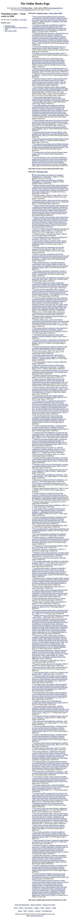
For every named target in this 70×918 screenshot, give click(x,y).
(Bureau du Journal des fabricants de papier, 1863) (49, 441)
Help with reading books (22, 905)
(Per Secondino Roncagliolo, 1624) (49, 53)
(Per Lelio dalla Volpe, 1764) (50, 99)
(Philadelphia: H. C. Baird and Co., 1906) (47, 181)
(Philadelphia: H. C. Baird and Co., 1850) (47, 175)
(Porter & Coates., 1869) (50, 406)
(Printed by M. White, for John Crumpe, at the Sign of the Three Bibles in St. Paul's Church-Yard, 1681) (50, 89)
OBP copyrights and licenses (34, 915)
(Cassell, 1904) (49, 427)
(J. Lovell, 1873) (46, 502)
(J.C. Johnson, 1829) (48, 362)
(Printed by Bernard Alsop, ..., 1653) (50, 38)
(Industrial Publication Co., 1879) (50, 626)
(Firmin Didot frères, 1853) (50, 525)
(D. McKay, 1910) (48, 367)
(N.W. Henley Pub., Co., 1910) (50, 390)
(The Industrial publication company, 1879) (50, 265)
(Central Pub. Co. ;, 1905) (50, 612)
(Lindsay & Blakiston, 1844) (49, 505)
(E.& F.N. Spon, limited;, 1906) (49, 234)
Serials (54, 908)
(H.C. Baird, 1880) (48, 564)
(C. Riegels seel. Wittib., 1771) (49, 28)
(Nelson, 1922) (45, 454)
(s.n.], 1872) (50, 695)
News (25, 911)
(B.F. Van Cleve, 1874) (50, 285)
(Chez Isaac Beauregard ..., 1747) (50, 122)
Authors (36, 908)
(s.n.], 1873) (50, 686)
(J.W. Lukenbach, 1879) (49, 329)
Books (20, 911)
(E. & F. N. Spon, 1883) (47, 195)
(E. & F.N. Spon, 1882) (50, 743)
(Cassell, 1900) (49, 519)
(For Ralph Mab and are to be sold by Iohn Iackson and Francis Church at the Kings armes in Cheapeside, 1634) (50, 70)
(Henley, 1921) (50, 188)
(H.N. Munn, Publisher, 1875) (50, 496)
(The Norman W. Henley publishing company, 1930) (50, 221)
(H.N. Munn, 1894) (46, 748)
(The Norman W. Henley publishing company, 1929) (50, 209)
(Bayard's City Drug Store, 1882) (50, 664)
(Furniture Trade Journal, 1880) (50, 654)
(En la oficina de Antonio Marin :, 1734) (49, 571)
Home (15, 908)
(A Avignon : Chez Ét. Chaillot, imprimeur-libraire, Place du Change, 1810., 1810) (49, 348)
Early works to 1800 (10, 31)
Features (31, 911)
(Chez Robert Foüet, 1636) (49, 161)
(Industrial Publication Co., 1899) (50, 529)
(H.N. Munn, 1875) (50, 540)
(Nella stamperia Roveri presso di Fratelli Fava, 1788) (48, 62)
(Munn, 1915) (50, 459)
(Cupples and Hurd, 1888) (49, 356)
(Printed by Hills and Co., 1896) (50, 592)
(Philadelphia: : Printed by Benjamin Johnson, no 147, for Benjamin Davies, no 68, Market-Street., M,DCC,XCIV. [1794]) (50, 888)
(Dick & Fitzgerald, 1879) (50, 849)
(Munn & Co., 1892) (48, 488)
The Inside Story (47, 911)
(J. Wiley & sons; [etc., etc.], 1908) (49, 450)
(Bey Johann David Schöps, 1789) (50, 110)
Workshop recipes (10, 26)
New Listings (29, 908)
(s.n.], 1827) (46, 351)
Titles (42, 908)
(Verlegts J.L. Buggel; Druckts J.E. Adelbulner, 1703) (49, 19)
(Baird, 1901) (50, 772)
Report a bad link (36, 905)
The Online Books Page (34, 3)
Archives (37, 911)
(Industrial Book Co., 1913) (50, 581)
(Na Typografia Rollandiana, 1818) (49, 859)
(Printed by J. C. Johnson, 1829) (50, 817)
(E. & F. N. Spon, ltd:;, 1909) (48, 248)
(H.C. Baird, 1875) (48, 586)
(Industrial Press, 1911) (50, 554)
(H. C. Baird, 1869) (49, 475)
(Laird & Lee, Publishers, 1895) (48, 511)
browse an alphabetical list (26, 10)
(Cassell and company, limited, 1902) (49, 868)
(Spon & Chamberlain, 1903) (49, 242)
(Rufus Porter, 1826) (50, 381)
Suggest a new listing (49, 905)
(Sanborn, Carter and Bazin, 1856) (50, 304)
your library (15, 19)
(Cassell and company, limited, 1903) (49, 737)
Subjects (48, 908)
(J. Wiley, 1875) (50, 256)
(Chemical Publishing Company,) (47, 335)
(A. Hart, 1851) (49, 272)
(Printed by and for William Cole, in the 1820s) (50, 755)
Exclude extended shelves (54, 8)
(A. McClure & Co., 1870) (48, 549)
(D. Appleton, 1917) (50, 341)
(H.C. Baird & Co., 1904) (50, 435)
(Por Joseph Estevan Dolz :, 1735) (49, 81)
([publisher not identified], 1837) (50, 779)
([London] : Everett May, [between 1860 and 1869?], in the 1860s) (48, 826)
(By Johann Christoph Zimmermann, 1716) (50, 145)
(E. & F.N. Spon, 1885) (50, 841)
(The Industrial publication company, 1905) (50, 834)
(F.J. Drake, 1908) (45, 660)
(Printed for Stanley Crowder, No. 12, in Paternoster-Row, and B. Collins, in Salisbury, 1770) (49, 47)
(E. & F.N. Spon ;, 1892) (50, 709)
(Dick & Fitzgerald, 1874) (49, 419)
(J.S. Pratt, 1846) (50, 321)
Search (21, 908)
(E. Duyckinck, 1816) (48, 558)
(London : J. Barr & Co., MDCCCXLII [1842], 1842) (50, 787)
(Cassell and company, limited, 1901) (49, 728)
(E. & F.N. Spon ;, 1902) (50, 278)
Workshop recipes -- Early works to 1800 (49, 13)
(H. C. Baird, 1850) (49, 722)
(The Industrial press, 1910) (50, 372)
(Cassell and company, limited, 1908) (47, 396)
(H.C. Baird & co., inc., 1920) (50, 292)
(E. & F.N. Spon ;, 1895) (50, 465)
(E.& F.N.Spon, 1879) (49, 701)
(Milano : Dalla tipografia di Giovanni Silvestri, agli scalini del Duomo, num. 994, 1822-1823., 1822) (50, 133)
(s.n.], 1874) (50, 678)
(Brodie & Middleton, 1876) (50, 642)
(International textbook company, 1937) (50, 201)
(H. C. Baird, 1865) (50, 797)
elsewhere (24, 19)
